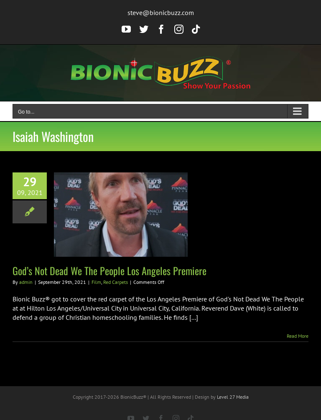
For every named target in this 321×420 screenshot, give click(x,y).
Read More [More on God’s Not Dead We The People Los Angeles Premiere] (297, 336)
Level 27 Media (233, 397)
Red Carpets (115, 282)
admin (26, 282)
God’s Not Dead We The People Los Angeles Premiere (109, 270)
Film (96, 282)
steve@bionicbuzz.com (160, 12)
